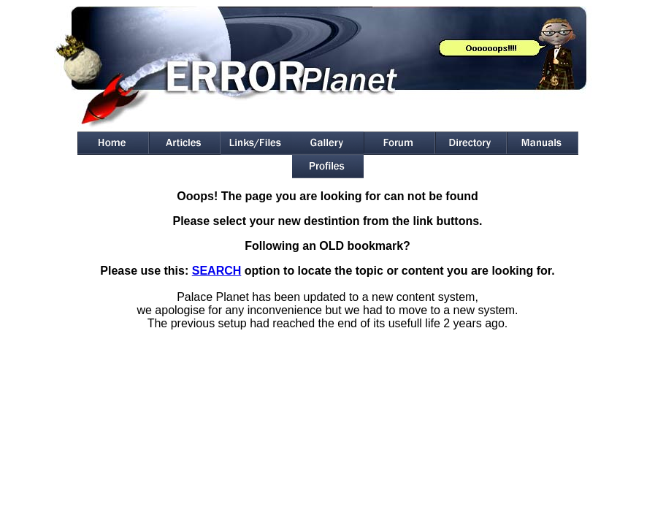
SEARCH (217, 270)
